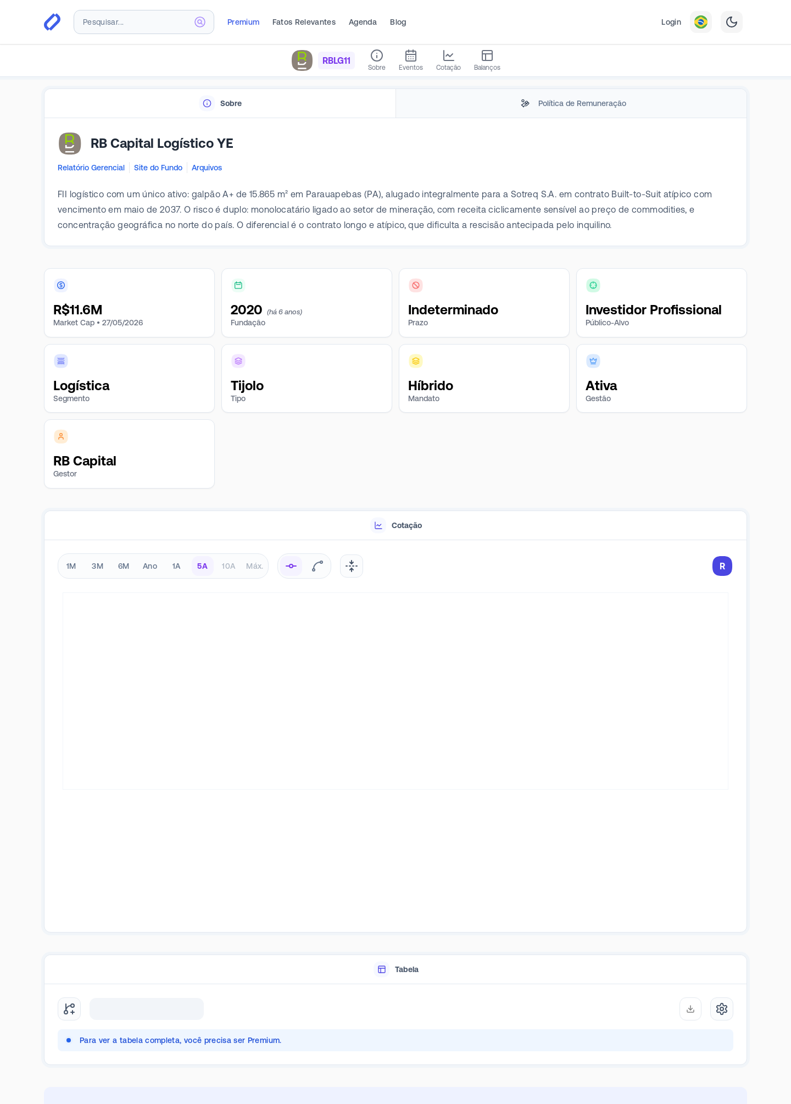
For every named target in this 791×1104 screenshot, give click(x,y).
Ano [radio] (150, 566)
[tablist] (395, 103)
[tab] (220, 103)
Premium (243, 22)
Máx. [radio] (254, 566)
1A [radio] (176, 566)
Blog (398, 22)
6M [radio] (124, 566)
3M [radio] (97, 566)
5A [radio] (202, 566)
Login (671, 22)
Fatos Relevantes (304, 22)
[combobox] (144, 22)
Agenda (363, 22)
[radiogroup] (163, 566)
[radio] (291, 566)
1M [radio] (71, 566)
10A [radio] (228, 566)
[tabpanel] (395, 182)
